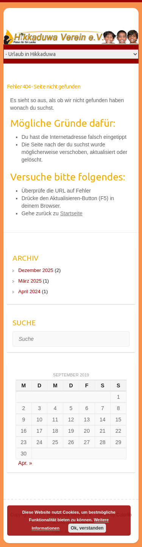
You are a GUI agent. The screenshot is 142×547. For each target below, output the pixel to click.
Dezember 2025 (35, 270)
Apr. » (25, 463)
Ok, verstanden (87, 528)
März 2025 (29, 281)
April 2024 (29, 291)
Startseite (71, 213)
